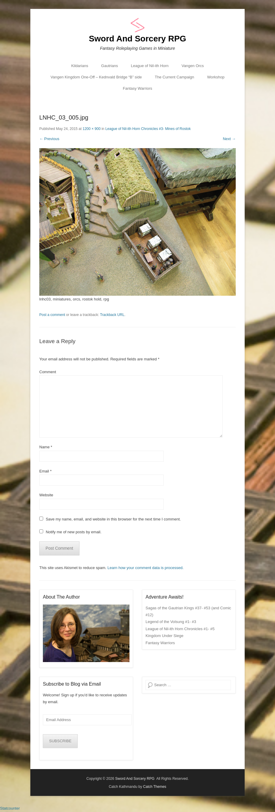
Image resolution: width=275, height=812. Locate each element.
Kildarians (79, 65)
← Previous (49, 139)
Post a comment (52, 315)
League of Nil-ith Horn (149, 65)
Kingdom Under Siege (164, 635)
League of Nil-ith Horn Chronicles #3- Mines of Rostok (148, 129)
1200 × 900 (91, 129)
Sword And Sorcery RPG (137, 38)
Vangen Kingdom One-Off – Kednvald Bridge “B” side (96, 77)
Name (45, 447)
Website (46, 495)
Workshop (215, 77)
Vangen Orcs (193, 65)
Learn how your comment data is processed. (145, 567)
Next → (229, 139)
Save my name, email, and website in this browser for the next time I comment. (113, 519)
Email (45, 471)
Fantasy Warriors (137, 88)
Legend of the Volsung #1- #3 (171, 621)
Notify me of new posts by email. (73, 532)
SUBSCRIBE (60, 741)
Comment (47, 372)
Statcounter (10, 808)
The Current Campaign (174, 77)
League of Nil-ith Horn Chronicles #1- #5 (180, 629)
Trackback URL (112, 315)
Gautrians (109, 65)
